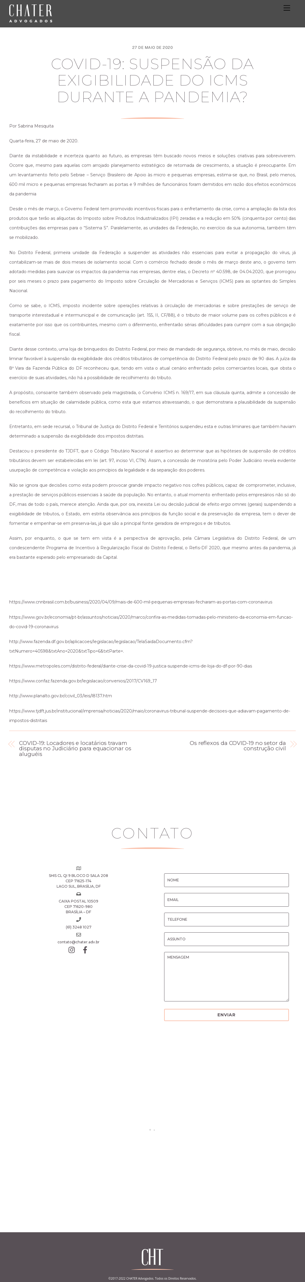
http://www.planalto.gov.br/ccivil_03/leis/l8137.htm (60, 695)
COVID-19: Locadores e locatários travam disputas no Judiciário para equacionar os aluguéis (75, 748)
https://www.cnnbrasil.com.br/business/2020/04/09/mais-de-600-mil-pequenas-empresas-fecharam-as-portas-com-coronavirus (140, 602)
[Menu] (287, 8)
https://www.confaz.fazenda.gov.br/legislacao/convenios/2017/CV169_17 (83, 681)
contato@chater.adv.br (78, 942)
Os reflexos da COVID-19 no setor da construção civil (238, 746)
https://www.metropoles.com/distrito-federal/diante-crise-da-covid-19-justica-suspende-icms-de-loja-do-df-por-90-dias (130, 666)
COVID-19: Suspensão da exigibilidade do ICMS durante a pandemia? (152, 80)
